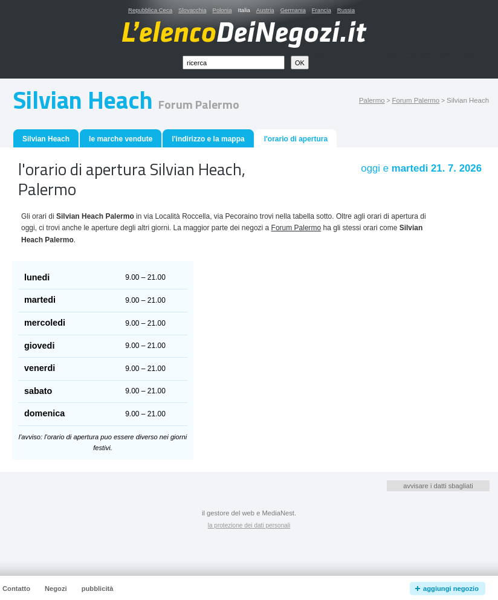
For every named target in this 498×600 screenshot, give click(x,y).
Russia (346, 10)
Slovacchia (192, 10)
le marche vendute (120, 139)
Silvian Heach (46, 139)
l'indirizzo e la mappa (208, 139)
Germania (293, 10)
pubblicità (98, 588)
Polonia (221, 10)
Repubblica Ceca (150, 10)
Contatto (16, 588)
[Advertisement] (270, 306)
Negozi (56, 588)
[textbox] (234, 62)
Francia (321, 10)
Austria (265, 10)
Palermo (372, 100)
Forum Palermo (415, 100)
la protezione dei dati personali (249, 525)
